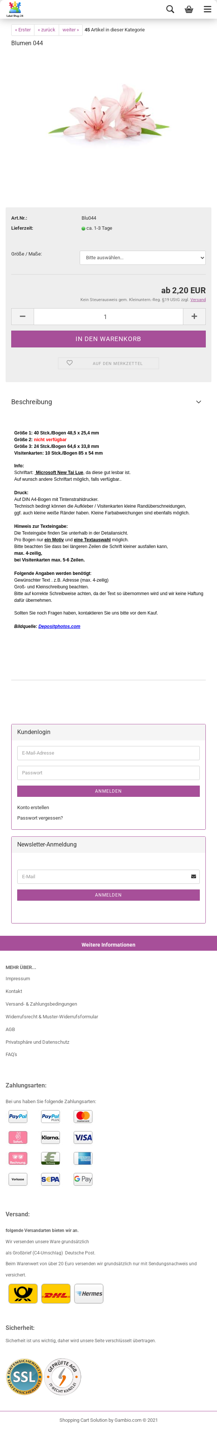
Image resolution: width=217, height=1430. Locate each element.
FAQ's (11, 1054)
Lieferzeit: (22, 228)
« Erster (23, 29)
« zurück (46, 29)
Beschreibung (31, 402)
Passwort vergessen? (40, 818)
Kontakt (14, 991)
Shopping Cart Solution (83, 1420)
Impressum (18, 978)
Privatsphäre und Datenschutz (37, 1042)
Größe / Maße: (26, 254)
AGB (10, 1029)
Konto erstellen (33, 807)
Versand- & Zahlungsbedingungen (41, 1004)
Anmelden (108, 791)
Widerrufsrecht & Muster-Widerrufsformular (52, 1016)
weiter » (70, 29)
